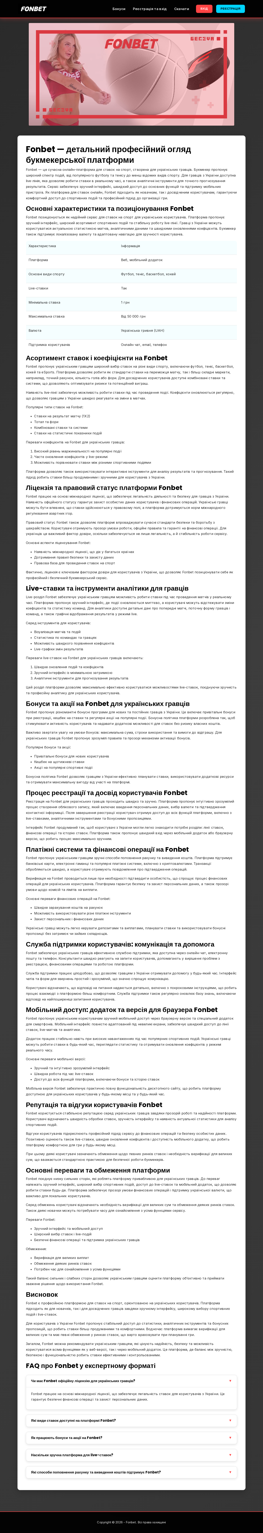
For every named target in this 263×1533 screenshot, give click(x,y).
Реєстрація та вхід (150, 9)
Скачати (181, 9)
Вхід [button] (204, 9)
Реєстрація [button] (231, 9)
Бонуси (119, 9)
